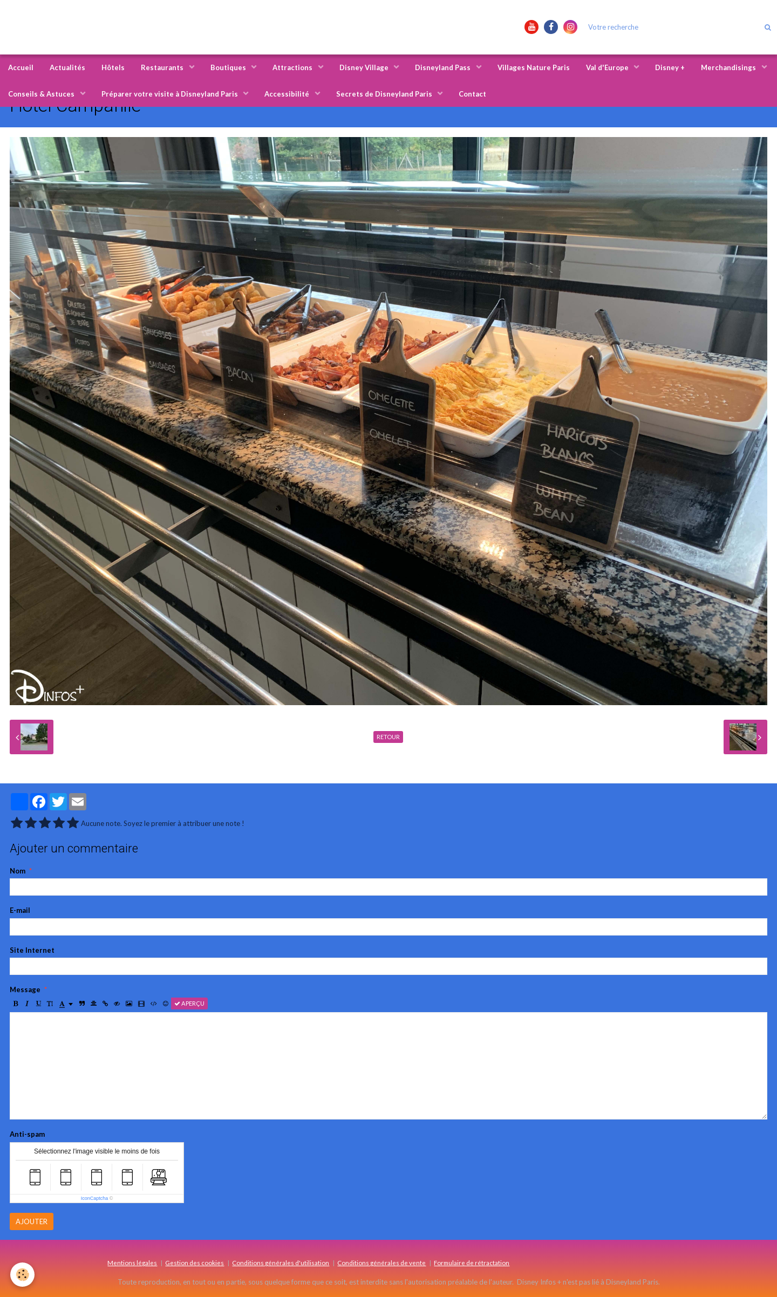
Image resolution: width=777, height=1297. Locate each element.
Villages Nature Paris (533, 67)
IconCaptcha (94, 1198)
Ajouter (31, 1221)
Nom (17, 870)
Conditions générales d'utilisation (280, 1262)
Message (25, 989)
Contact (472, 94)
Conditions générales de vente (381, 1262)
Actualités (67, 67)
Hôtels (113, 67)
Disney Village (364, 67)
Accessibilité (287, 94)
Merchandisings (729, 67)
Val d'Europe (608, 67)
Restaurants (163, 67)
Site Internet (32, 950)
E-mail (20, 910)
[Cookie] (23, 1274)
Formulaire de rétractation (471, 1262)
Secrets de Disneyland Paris (385, 94)
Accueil (20, 67)
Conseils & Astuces (42, 94)
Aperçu (189, 1003)
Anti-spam (27, 1134)
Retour (388, 736)
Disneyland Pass (443, 67)
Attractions (293, 67)
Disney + (670, 67)
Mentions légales (132, 1262)
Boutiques (229, 67)
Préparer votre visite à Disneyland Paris (170, 94)
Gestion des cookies (194, 1262)
